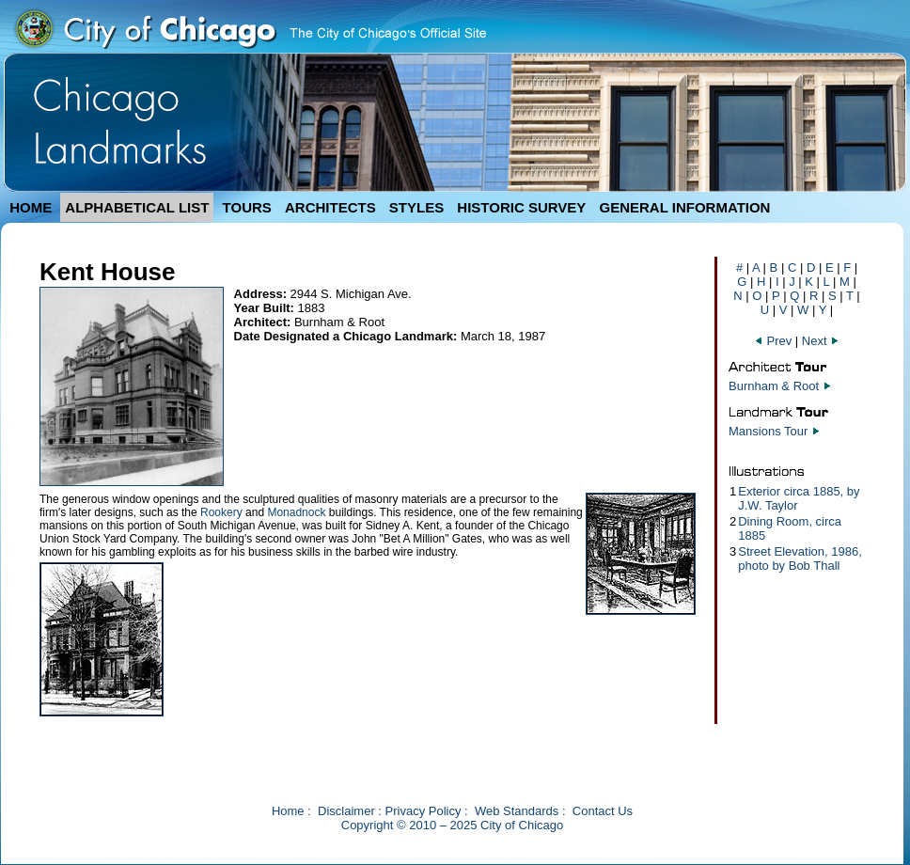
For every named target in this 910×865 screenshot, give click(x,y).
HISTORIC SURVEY (521, 207)
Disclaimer (346, 811)
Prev (774, 341)
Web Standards (516, 811)
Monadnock (296, 512)
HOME (30, 207)
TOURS (247, 207)
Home (288, 811)
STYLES (416, 207)
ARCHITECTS (330, 207)
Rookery (221, 512)
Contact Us (603, 811)
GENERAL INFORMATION (685, 207)
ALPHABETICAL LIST (137, 207)
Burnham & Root (774, 386)
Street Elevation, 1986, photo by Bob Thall (800, 558)
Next (820, 341)
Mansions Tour (768, 431)
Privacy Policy (423, 811)
